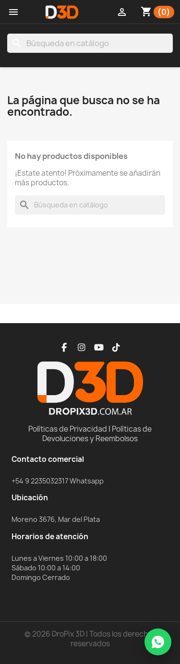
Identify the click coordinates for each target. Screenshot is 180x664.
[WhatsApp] (157, 641)
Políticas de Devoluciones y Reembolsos (97, 434)
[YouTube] (99, 347)
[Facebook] (64, 347)
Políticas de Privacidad (67, 429)
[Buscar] (90, 43)
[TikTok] (116, 347)
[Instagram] (81, 347)
